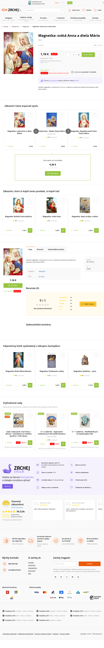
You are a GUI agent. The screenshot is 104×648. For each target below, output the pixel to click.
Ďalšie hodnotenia (17, 507)
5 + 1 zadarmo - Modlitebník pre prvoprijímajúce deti (85, 432)
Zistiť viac (8, 486)
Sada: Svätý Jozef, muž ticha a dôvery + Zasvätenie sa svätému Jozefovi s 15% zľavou (18, 433)
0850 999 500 (13, 563)
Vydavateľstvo (32, 568)
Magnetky (26, 27)
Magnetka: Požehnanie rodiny (52, 371)
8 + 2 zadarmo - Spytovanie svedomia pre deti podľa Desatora (52, 432)
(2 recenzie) (86, 137)
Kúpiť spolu (54, 173)
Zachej (6, 27)
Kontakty (31, 562)
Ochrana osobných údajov (43, 633)
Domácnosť (15, 27)
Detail (70, 3)
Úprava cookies (65, 633)
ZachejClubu (53, 80)
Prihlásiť (89, 563)
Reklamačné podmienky (25, 633)
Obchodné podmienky (10, 633)
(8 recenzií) (54, 137)
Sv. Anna (41, 276)
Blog (29, 573)
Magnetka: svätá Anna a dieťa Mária (19, 132)
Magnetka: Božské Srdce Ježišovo (18, 216)
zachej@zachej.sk (14, 569)
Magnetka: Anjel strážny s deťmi (85, 216)
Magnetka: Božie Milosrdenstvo (18, 371)
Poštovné (56, 633)
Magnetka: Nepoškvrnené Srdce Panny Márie (84, 132)
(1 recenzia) (87, 220)
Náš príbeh (31, 570)
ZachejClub (31, 565)
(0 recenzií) (99, 45)
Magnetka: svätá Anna (52, 216)
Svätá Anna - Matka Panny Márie (51, 131)
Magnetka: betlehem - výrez (85, 371)
